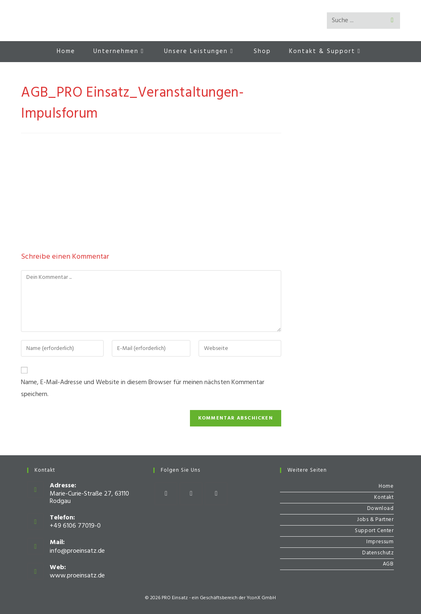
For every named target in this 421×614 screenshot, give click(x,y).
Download (380, 508)
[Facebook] (166, 493)
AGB (388, 564)
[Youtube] (216, 493)
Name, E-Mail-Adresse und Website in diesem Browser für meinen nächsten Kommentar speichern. (142, 388)
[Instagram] (191, 493)
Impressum (379, 542)
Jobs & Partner (375, 519)
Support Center (374, 530)
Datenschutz (378, 553)
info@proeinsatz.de (77, 551)
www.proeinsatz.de (77, 575)
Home (386, 486)
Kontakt (383, 497)
